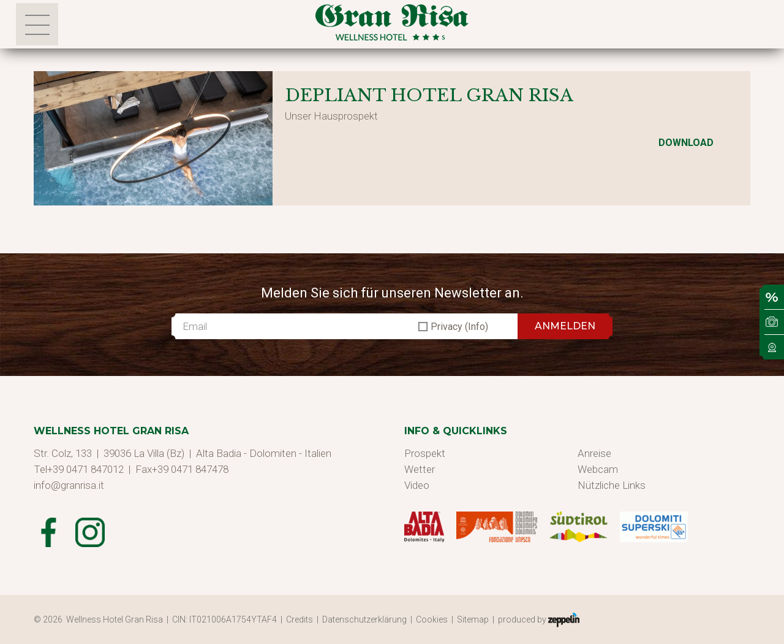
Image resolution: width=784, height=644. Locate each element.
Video (416, 485)
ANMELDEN (565, 326)
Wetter (419, 469)
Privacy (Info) (459, 326)
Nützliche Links (612, 485)
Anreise (594, 453)
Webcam (598, 469)
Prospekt (424, 453)
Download (686, 142)
